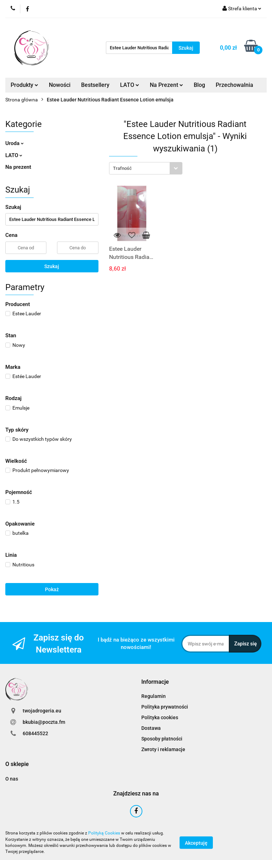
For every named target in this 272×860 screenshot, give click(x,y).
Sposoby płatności (161, 739)
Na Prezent (166, 85)
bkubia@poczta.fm (44, 722)
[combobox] (145, 168)
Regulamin (153, 696)
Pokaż (52, 589)
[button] (155, 682)
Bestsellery (95, 85)
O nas (11, 779)
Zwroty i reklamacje (163, 749)
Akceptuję (196, 842)
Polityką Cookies (104, 833)
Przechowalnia (234, 85)
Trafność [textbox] (122, 168)
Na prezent (18, 167)
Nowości (59, 85)
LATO (129, 85)
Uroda (14, 143)
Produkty (24, 85)
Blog (199, 85)
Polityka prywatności (164, 707)
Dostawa (151, 728)
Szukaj (51, 266)
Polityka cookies (159, 717)
